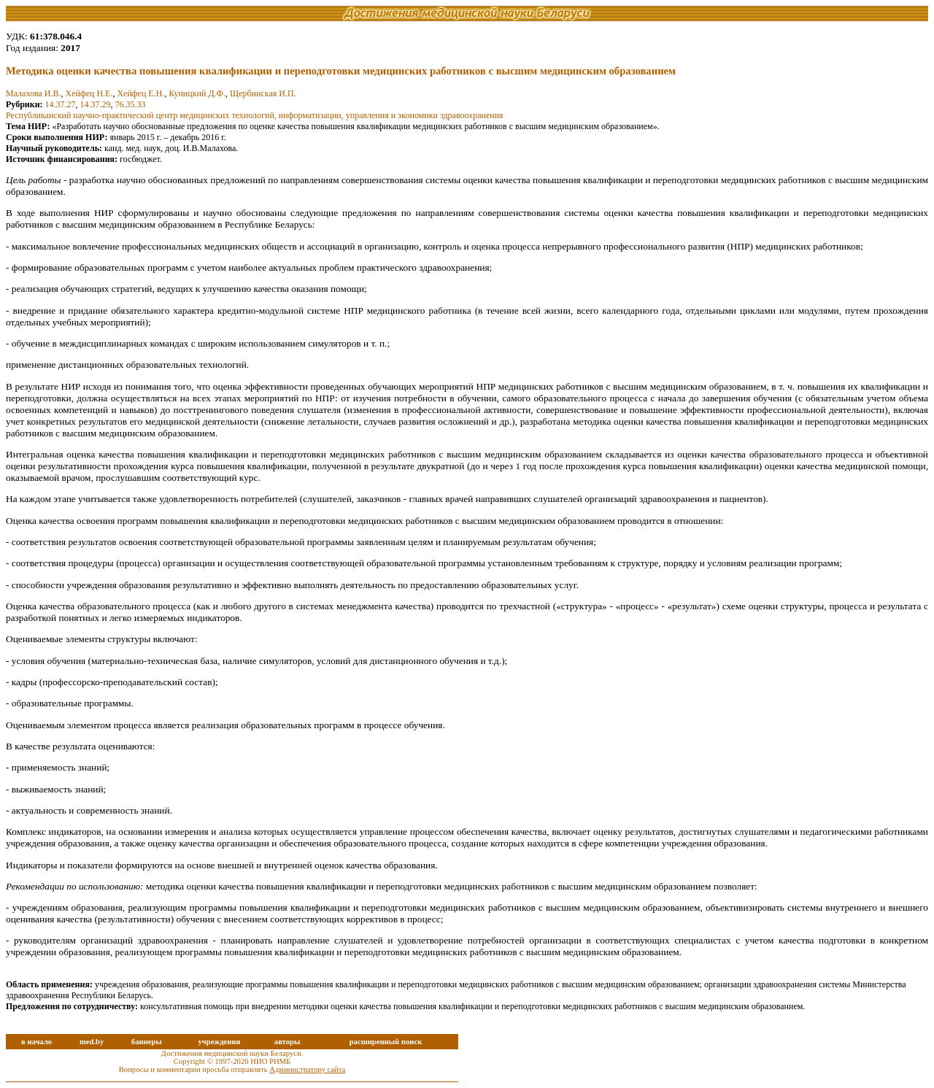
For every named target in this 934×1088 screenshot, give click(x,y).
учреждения (219, 1042)
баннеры (146, 1042)
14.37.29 (95, 104)
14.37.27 (60, 104)
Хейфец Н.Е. (88, 93)
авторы (287, 1042)
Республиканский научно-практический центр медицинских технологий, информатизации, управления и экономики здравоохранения (254, 115)
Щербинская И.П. (263, 93)
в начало (36, 1042)
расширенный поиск (386, 1042)
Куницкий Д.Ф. (197, 93)
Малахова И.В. (33, 93)
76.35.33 (130, 104)
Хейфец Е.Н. (140, 93)
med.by (92, 1042)
